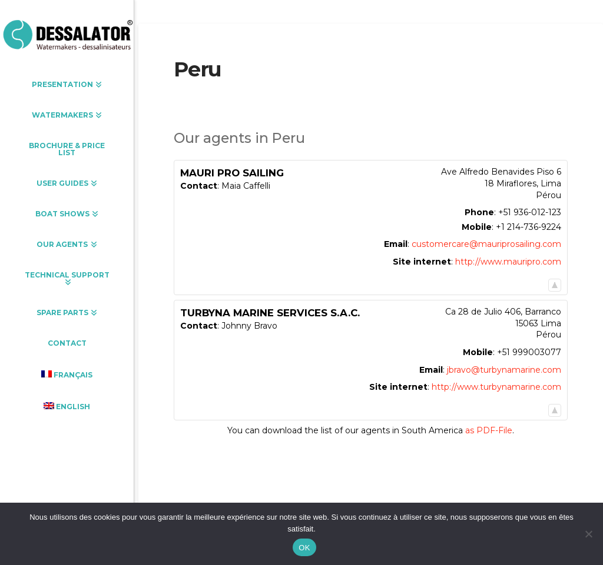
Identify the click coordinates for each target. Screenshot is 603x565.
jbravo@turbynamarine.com (504, 370)
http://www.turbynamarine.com (496, 387)
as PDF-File (488, 430)
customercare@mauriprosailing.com (486, 244)
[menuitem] (67, 374)
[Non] (588, 534)
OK (304, 547)
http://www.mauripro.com (508, 261)
